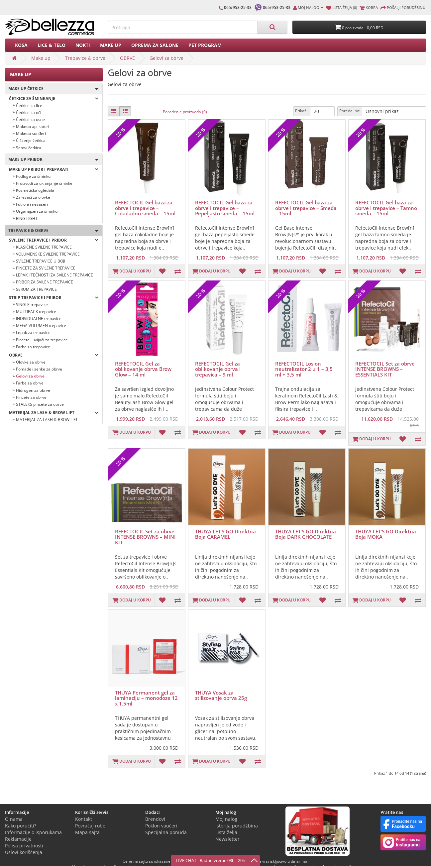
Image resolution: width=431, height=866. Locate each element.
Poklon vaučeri (161, 825)
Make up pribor (51, 160)
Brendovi (155, 819)
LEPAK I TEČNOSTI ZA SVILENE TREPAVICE (54, 275)
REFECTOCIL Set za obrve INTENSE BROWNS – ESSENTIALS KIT (385, 369)
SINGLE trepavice (32, 304)
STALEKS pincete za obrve (40, 404)
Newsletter (227, 839)
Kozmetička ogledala (35, 190)
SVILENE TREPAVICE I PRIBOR (53, 240)
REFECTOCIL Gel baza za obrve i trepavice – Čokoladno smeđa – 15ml (145, 208)
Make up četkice (51, 89)
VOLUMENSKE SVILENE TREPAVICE (48, 254)
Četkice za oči (28, 112)
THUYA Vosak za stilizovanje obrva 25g (221, 695)
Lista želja (226, 832)
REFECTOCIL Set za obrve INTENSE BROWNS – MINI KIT (145, 537)
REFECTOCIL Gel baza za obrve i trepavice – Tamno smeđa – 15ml (386, 208)
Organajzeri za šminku (36, 211)
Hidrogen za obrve (33, 390)
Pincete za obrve (31, 397)
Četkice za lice (29, 105)
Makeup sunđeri (31, 133)
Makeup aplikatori (32, 126)
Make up (110, 45)
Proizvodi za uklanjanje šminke (44, 183)
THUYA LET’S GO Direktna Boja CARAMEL (225, 534)
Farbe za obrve (30, 383)
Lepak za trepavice (33, 332)
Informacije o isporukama (33, 832)
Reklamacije (18, 839)
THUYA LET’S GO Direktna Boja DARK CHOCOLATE (305, 534)
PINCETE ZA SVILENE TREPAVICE (45, 268)
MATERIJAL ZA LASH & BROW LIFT (53, 412)
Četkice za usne (30, 119)
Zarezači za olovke (33, 197)
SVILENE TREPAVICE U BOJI (40, 261)
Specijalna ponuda (166, 832)
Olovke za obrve (31, 362)
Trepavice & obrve (85, 58)
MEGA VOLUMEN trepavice (41, 325)
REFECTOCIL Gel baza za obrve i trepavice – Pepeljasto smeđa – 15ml (225, 208)
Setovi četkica (28, 148)
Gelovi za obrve (166, 58)
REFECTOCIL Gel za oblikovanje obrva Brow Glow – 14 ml (143, 369)
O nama (14, 819)
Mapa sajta (87, 832)
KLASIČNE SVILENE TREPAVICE (44, 247)
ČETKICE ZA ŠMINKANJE (53, 98)
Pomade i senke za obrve (39, 369)
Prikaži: (301, 111)
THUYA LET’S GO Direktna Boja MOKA (385, 534)
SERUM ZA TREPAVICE (36, 289)
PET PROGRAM (205, 45)
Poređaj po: (349, 111)
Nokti (82, 45)
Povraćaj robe (90, 825)
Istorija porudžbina (236, 825)
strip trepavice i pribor (53, 297)
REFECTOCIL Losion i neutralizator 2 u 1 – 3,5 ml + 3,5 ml (304, 369)
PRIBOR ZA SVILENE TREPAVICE (44, 282)
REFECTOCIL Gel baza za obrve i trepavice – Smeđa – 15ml (306, 208)
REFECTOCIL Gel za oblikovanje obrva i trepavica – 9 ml (218, 369)
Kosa (21, 45)
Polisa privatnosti (24, 845)
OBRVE (127, 58)
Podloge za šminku (33, 176)
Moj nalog (226, 819)
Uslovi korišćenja (23, 852)
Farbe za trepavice (33, 347)
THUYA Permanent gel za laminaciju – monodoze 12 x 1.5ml (146, 698)
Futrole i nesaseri (32, 204)
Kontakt (83, 819)
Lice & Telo (51, 45)
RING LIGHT (27, 218)
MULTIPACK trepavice (36, 311)
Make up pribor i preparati (53, 169)
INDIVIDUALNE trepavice (38, 318)
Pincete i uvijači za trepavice (42, 340)
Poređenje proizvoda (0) (185, 112)
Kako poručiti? (20, 825)
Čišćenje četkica (31, 140)
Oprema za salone (154, 45)
